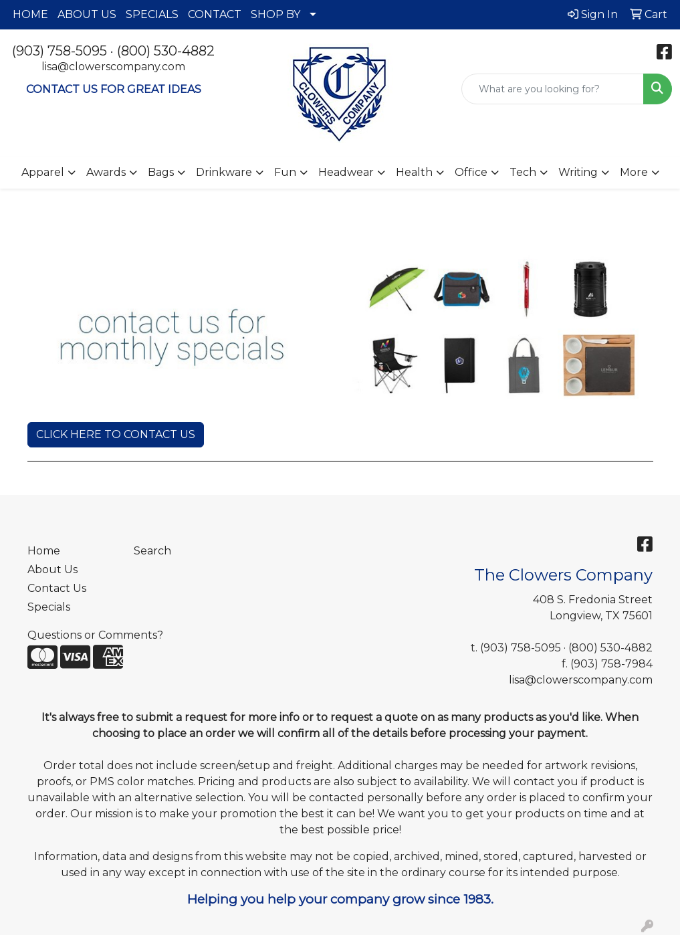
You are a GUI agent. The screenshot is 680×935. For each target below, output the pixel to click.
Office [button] (471, 172)
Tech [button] (522, 172)
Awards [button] (106, 172)
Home (43, 550)
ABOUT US (87, 14)
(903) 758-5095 (59, 51)
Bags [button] (161, 172)
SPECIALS (152, 14)
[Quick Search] (552, 89)
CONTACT (214, 14)
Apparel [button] (42, 172)
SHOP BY (275, 14)
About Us (52, 569)
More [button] (634, 172)
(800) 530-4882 (166, 51)
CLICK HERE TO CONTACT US (115, 434)
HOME (30, 14)
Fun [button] (285, 172)
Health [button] (414, 172)
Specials (48, 607)
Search (152, 550)
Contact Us (56, 588)
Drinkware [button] (224, 172)
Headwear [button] (346, 172)
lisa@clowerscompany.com (113, 66)
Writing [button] (578, 172)
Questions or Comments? (95, 635)
